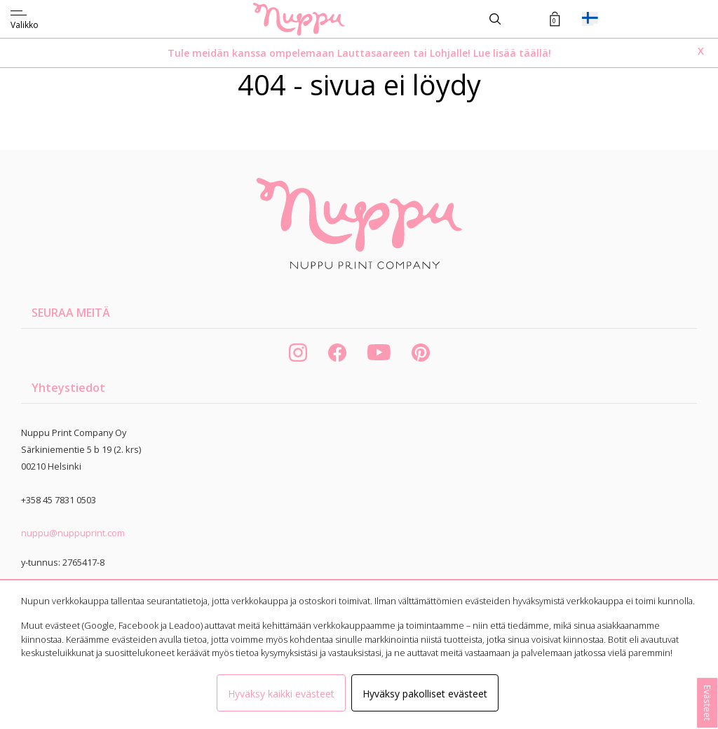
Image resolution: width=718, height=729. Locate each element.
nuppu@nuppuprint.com (73, 532)
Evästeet (707, 703)
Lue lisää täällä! (512, 53)
